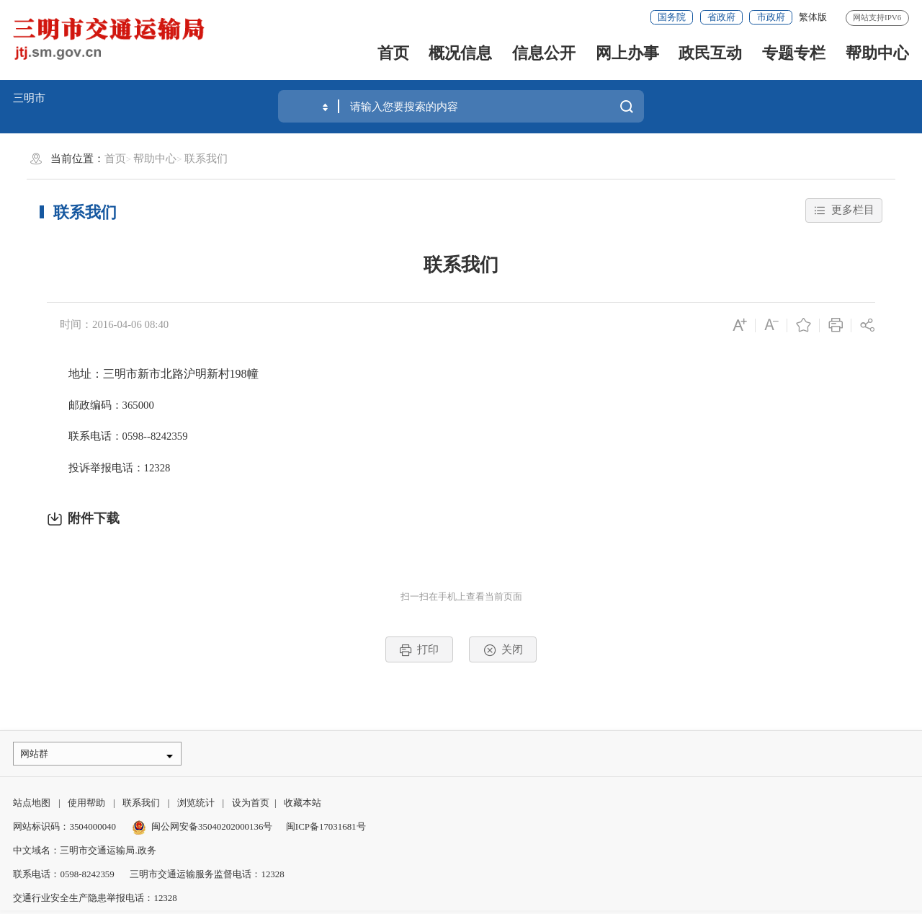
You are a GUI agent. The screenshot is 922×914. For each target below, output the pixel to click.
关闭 (503, 650)
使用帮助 (86, 806)
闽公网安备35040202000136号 (202, 830)
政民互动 (710, 53)
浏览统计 (196, 806)
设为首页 (250, 806)
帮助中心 (877, 53)
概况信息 (460, 53)
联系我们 (206, 158)
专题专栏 (793, 53)
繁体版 (813, 17)
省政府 (721, 17)
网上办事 (627, 53)
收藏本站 (302, 806)
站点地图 (31, 806)
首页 (393, 53)
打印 (419, 650)
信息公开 (544, 53)
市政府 (771, 17)
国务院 (672, 17)
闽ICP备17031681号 (326, 830)
